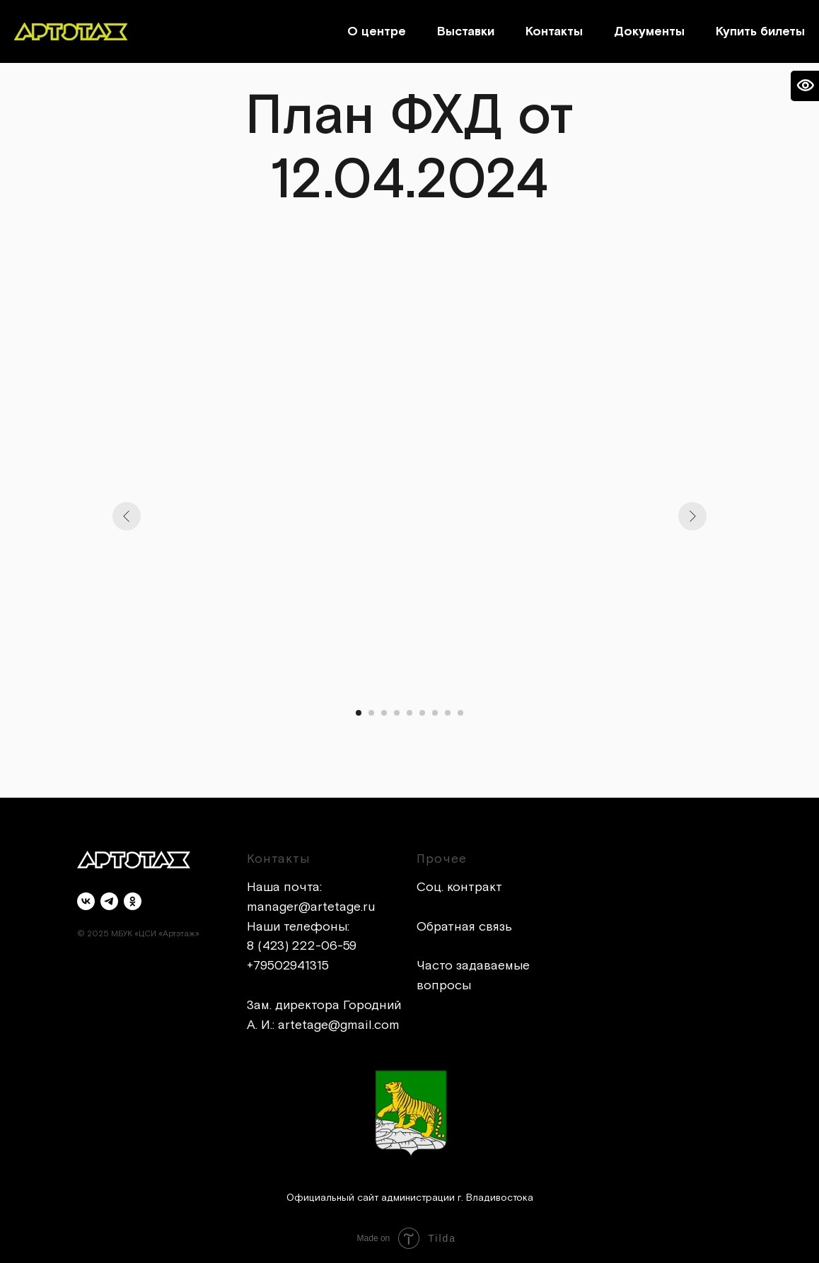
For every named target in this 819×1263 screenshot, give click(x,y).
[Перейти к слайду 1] (358, 713)
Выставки (465, 31)
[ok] (132, 901)
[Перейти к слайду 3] (384, 713)
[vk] (86, 901)
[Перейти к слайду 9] (460, 713)
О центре (376, 31)
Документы (649, 31)
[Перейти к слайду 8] (448, 713)
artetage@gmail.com (339, 1025)
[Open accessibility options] (805, 86)
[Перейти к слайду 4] (397, 713)
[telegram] (109, 901)
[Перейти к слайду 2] (371, 713)
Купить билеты (760, 31)
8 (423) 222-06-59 (301, 946)
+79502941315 (288, 966)
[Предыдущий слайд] (126, 516)
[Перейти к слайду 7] (435, 713)
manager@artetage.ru (311, 907)
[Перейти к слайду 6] (422, 713)
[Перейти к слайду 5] (409, 713)
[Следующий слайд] (692, 516)
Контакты (554, 31)
